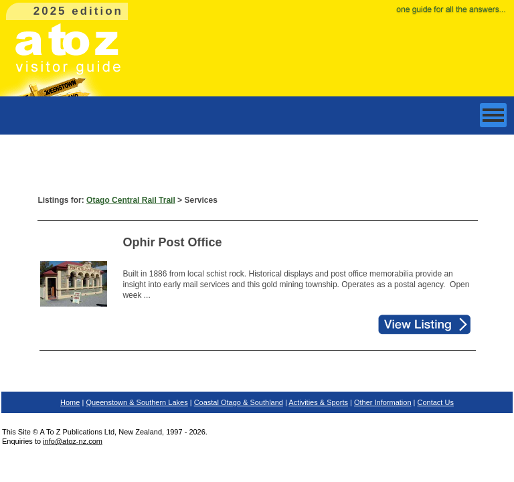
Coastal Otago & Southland (238, 402)
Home (70, 402)
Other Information (383, 402)
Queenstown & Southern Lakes (136, 402)
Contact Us (436, 402)
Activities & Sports (318, 402)
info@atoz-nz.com (72, 441)
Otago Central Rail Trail (130, 200)
